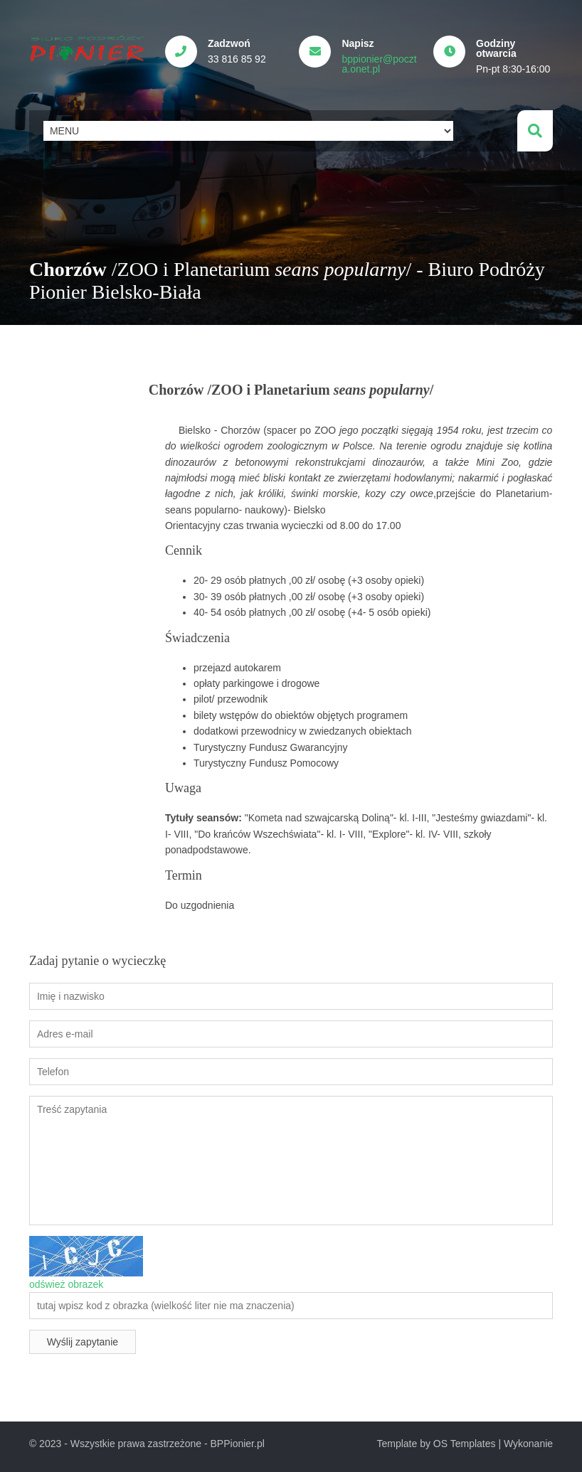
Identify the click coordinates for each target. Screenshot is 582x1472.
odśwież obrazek (66, 1283)
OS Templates (464, 1443)
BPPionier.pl (238, 1443)
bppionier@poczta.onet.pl (380, 64)
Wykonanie (528, 1443)
